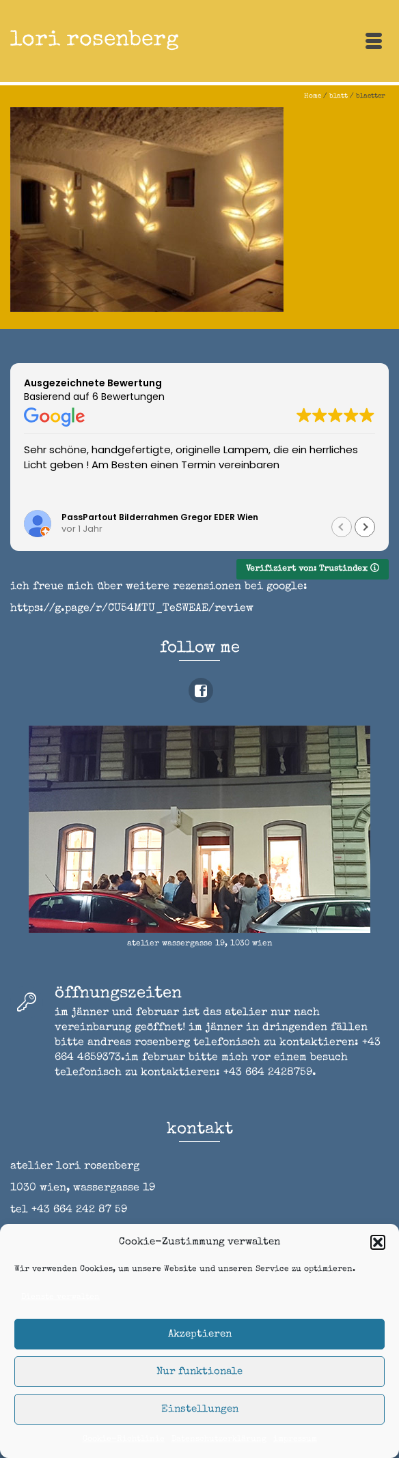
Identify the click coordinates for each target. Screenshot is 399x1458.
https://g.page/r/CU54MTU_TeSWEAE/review (131, 608)
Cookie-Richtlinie (124, 1439)
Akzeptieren (200, 1334)
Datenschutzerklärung (218, 1439)
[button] (378, 1242)
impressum (295, 1439)
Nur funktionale (199, 1372)
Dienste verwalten (60, 1297)
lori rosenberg (94, 40)
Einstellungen (199, 1409)
